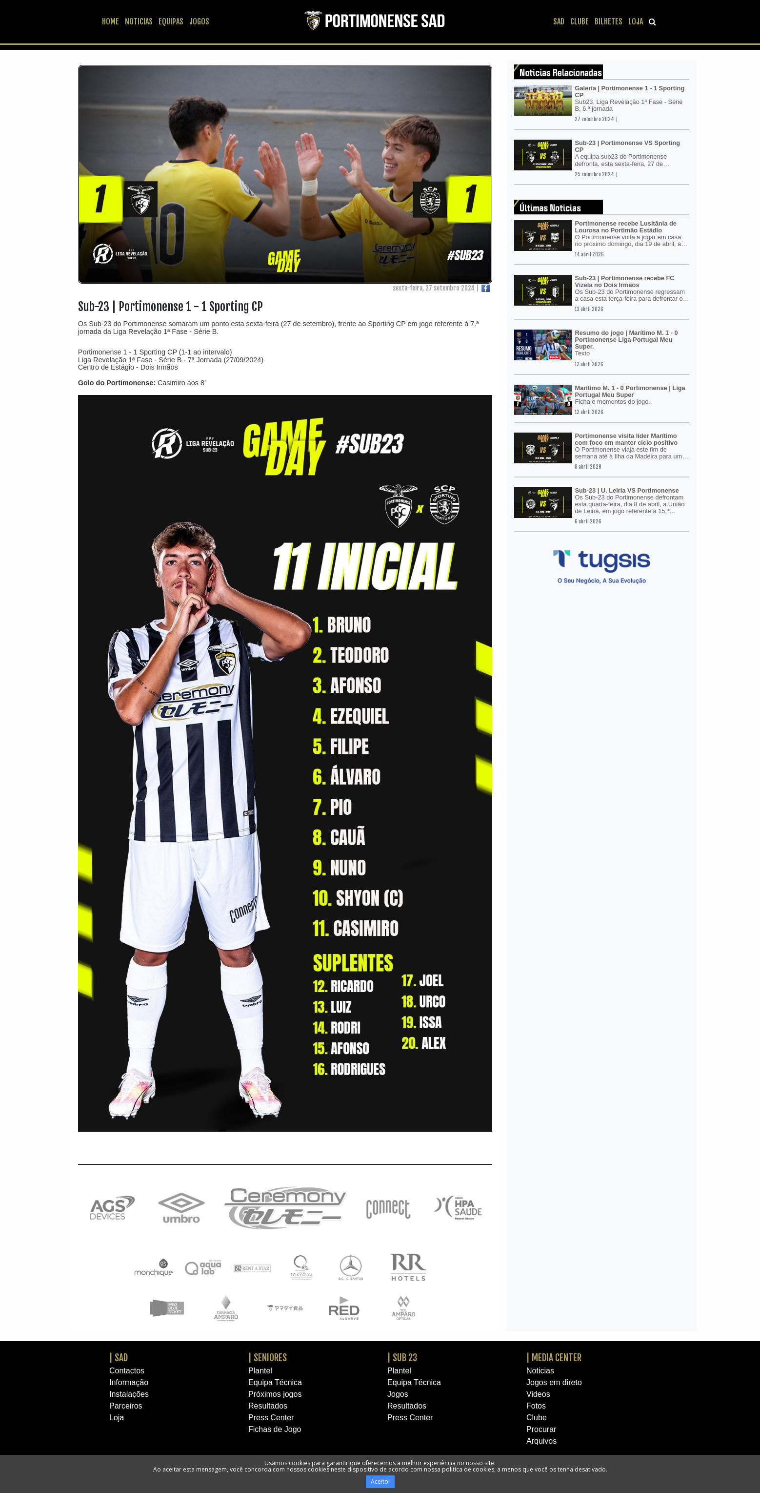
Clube (536, 1417)
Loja (116, 1417)
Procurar (541, 1429)
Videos (538, 1394)
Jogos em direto (554, 1382)
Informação (128, 1382)
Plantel (260, 1371)
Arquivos (541, 1441)
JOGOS (199, 21)
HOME (110, 21)
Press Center (271, 1417)
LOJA (635, 21)
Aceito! (380, 1481)
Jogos (397, 1394)
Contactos (126, 1371)
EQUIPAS (171, 21)
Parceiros (125, 1406)
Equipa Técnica (275, 1382)
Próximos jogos (274, 1394)
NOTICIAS (139, 21)
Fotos (536, 1406)
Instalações (129, 1394)
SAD (558, 21)
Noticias (540, 1371)
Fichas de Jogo (274, 1429)
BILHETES (608, 21)
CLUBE (579, 21)
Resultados (267, 1406)
